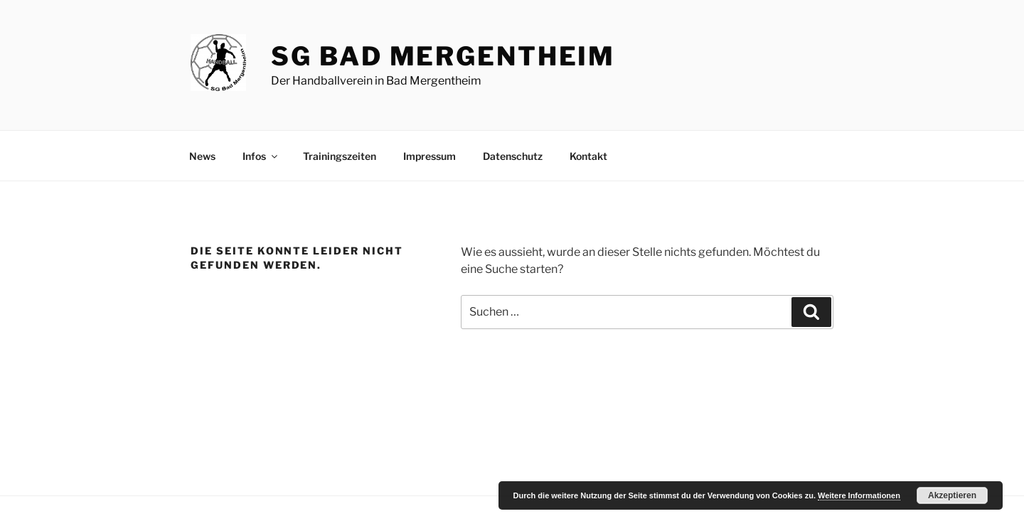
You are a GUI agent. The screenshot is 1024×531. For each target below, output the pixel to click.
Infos (260, 156)
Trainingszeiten (339, 156)
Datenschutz (513, 156)
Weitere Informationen (859, 495)
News (202, 156)
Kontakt (588, 156)
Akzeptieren (952, 495)
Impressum (429, 156)
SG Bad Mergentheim (443, 56)
